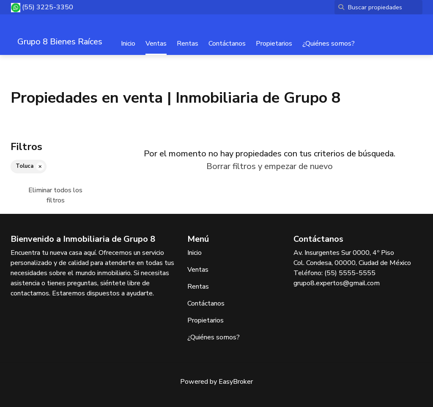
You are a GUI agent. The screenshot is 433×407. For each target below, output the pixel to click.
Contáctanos (227, 43)
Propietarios (274, 43)
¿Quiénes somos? (328, 43)
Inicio (128, 43)
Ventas (156, 43)
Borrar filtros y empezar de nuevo (269, 166)
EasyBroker (236, 381)
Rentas (187, 43)
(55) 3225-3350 (47, 7)
